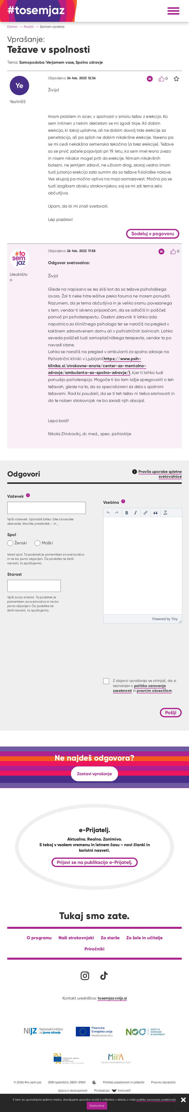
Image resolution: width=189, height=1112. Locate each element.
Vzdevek (15, 496)
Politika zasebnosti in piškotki (123, 1082)
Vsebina (111, 502)
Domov (12, 26)
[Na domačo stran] (36, 11)
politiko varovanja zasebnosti (156, 1099)
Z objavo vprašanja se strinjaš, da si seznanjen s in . (144, 685)
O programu (39, 937)
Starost (14, 574)
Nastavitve (97, 1105)
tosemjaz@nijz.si (112, 998)
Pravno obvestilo (163, 1082)
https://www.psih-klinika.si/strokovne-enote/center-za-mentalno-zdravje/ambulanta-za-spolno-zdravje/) (97, 365)
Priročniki (94, 949)
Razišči (29, 26)
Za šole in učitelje (144, 937)
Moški (47, 542)
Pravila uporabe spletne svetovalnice (160, 474)
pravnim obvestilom (154, 690)
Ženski (21, 542)
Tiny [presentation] (174, 619)
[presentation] (108, 512)
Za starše (110, 937)
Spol (11, 534)
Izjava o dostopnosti (72, 1090)
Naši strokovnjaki (76, 937)
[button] (108, 512)
